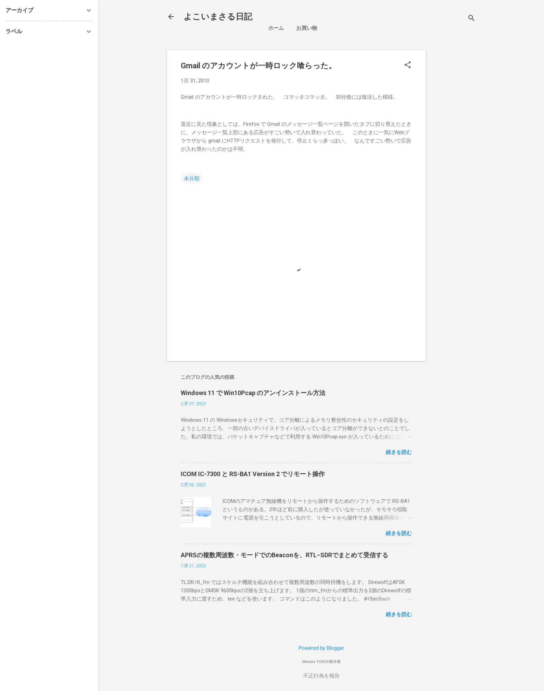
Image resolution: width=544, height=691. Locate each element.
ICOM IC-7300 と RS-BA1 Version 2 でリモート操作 (253, 474)
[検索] (471, 18)
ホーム (276, 28)
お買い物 (306, 28)
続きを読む (399, 452)
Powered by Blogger (321, 648)
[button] (407, 65)
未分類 (191, 178)
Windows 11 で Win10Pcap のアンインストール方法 (253, 392)
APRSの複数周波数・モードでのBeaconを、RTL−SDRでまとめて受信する (284, 555)
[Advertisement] (487, 93)
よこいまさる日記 (218, 16)
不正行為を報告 (321, 676)
